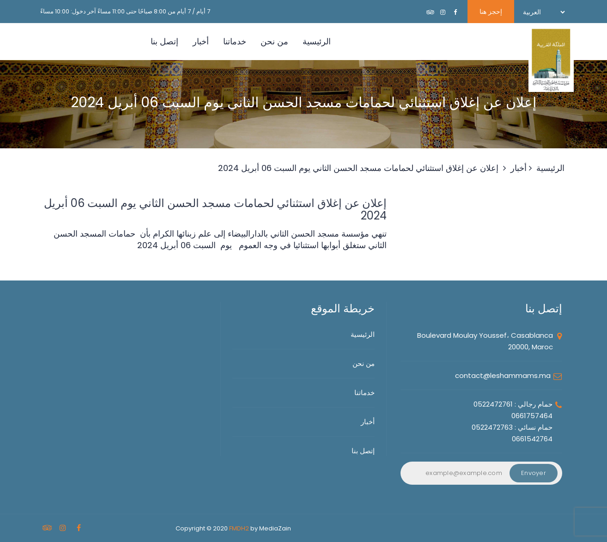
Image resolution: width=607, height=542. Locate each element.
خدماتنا (234, 41)
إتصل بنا (164, 41)
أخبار (201, 41)
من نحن (274, 41)
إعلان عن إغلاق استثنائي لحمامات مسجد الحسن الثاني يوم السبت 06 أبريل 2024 (358, 168)
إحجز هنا (491, 11)
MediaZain (275, 528)
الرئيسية (317, 41)
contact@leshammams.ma (503, 375)
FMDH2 (239, 528)
